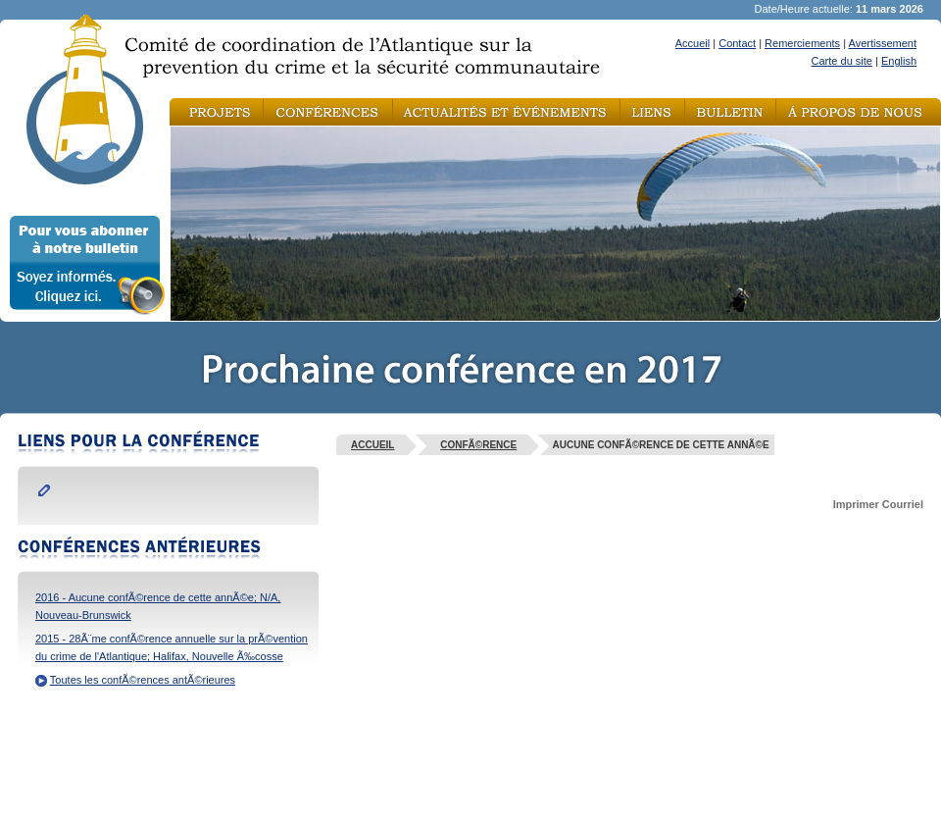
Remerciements (802, 43)
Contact (737, 43)
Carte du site (842, 61)
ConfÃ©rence (478, 444)
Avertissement (883, 43)
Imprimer (856, 504)
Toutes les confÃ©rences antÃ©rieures (142, 680)
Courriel (902, 504)
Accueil (692, 43)
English (898, 61)
